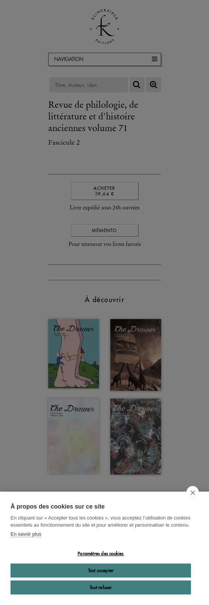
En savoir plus (26, 534)
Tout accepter (101, 570)
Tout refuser (100, 587)
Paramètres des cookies (101, 553)
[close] (192, 492)
